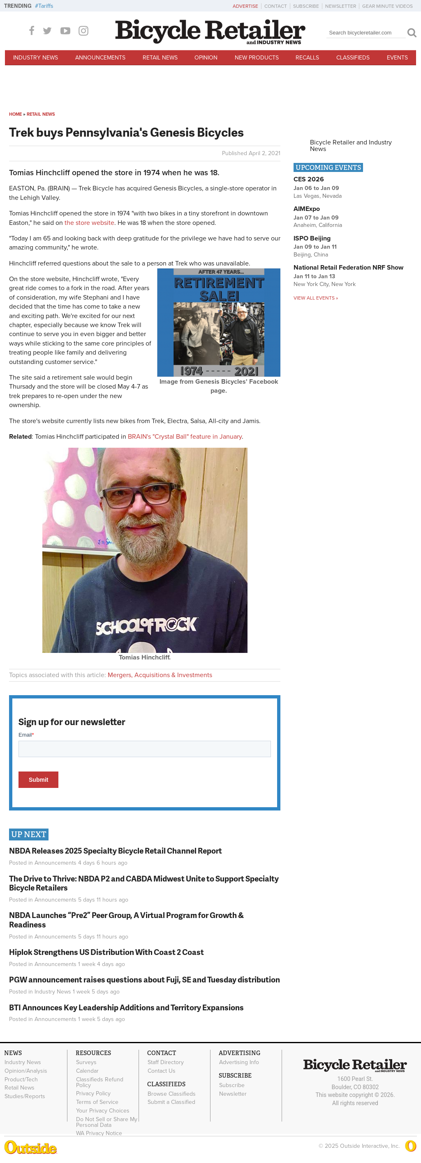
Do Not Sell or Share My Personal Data (106, 1122)
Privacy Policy (93, 1093)
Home (15, 114)
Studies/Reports (25, 1096)
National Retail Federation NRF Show (348, 267)
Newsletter (340, 6)
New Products (257, 57)
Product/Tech (21, 1079)
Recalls (307, 57)
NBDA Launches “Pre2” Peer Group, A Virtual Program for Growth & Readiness (126, 919)
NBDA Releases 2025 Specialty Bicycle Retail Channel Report (116, 850)
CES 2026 (309, 179)
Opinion (205, 57)
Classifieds (353, 57)
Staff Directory (166, 1062)
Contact (275, 6)
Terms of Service (97, 1102)
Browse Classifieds (172, 1093)
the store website (89, 223)
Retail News (160, 57)
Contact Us (162, 1070)
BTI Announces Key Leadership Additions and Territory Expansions (126, 1007)
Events (397, 57)
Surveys (86, 1062)
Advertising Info (239, 1062)
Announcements (100, 57)
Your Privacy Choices (103, 1111)
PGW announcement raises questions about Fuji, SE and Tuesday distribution (144, 979)
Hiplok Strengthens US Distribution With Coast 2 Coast (106, 951)
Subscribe (306, 6)
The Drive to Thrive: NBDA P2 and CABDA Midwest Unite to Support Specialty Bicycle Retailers (144, 883)
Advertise (245, 6)
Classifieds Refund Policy (99, 1082)
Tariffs (45, 5)
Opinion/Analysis (26, 1070)
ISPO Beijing (312, 238)
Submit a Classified (171, 1102)
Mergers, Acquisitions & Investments (160, 675)
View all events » (316, 298)
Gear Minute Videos (387, 6)
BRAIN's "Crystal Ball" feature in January (185, 437)
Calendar (87, 1070)
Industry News (35, 57)
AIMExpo (307, 209)
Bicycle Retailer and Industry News (351, 145)
